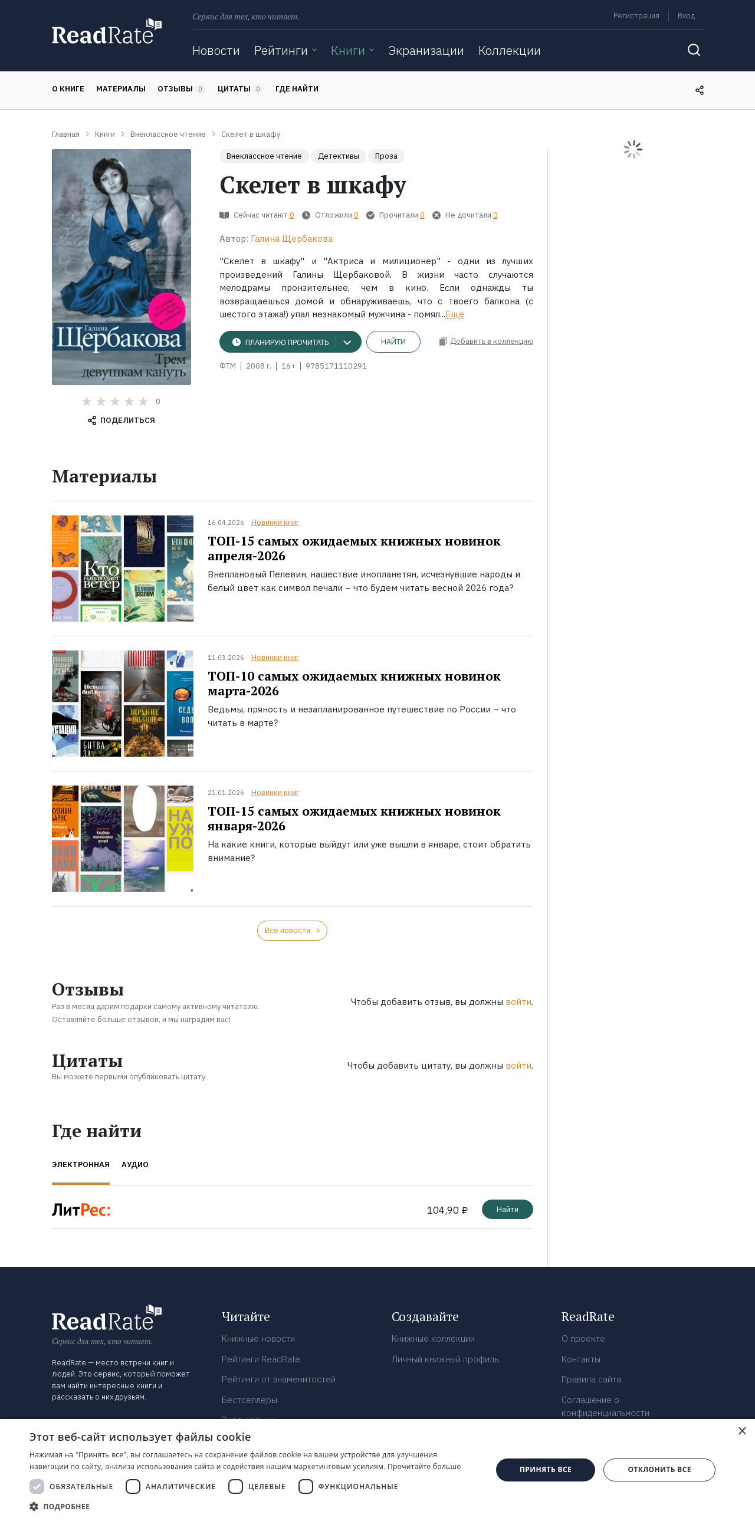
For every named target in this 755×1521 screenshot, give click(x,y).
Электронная (81, 1164)
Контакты (581, 1359)
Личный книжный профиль (445, 1359)
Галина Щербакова (292, 238)
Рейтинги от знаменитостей (279, 1379)
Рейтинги (281, 50)
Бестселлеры (249, 1399)
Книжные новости (258, 1338)
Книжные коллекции (433, 1338)
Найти (393, 342)
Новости (216, 50)
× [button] (741, 1431)
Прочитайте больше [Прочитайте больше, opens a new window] (424, 1466)
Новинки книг (275, 522)
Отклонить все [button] (659, 1469)
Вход (686, 16)
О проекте (583, 1338)
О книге (68, 89)
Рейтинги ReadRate (261, 1359)
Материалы (121, 89)
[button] (253, 1506)
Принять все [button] (546, 1469)
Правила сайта (591, 1379)
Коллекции (509, 50)
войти (518, 1001)
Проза (386, 156)
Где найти (297, 89)
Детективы (338, 156)
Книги (348, 50)
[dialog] (377, 1470)
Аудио (135, 1164)
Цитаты (241, 89)
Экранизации (426, 50)
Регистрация (636, 16)
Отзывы (181, 89)
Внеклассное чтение (264, 156)
